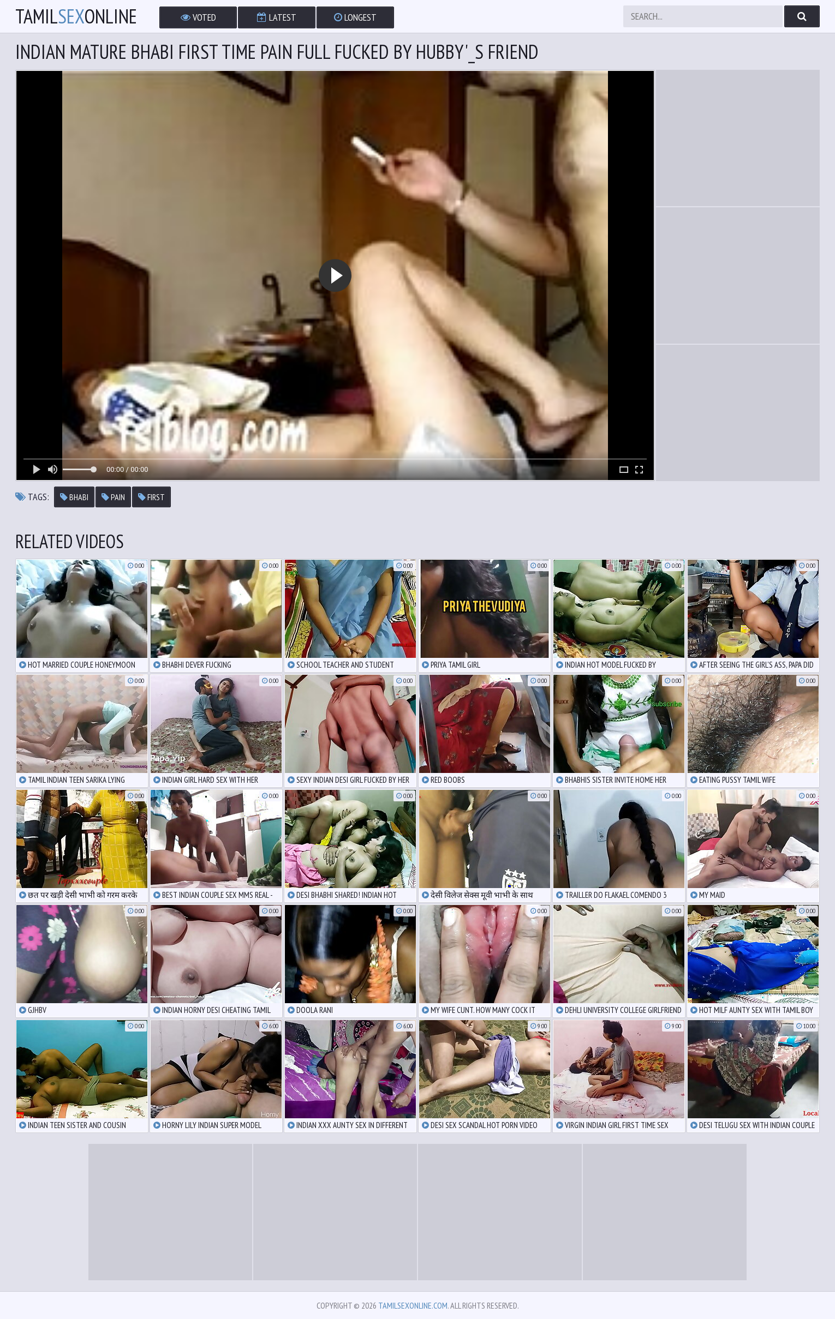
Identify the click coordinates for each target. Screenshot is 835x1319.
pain (113, 496)
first (151, 496)
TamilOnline (76, 16)
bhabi (74, 496)
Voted (198, 17)
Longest (355, 17)
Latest (276, 17)
